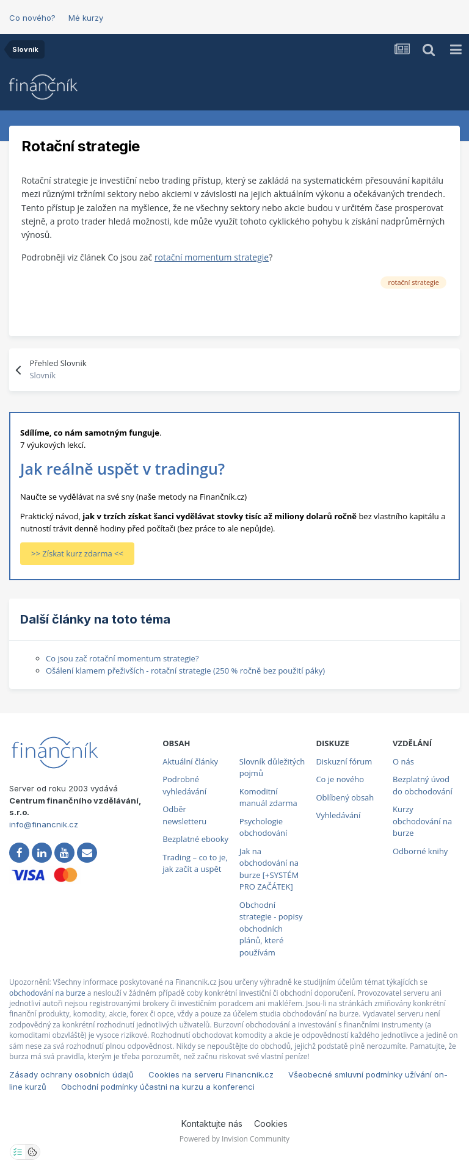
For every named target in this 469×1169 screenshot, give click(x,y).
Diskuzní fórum (344, 761)
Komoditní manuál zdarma (268, 797)
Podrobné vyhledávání (184, 785)
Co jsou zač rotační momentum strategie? (122, 658)
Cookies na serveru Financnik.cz (211, 1074)
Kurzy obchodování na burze (422, 821)
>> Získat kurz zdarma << (77, 553)
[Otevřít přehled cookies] (32, 1152)
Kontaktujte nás (211, 1123)
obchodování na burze (47, 993)
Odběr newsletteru (184, 815)
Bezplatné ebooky (195, 838)
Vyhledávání (338, 815)
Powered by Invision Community (234, 1139)
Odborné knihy (420, 851)
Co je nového (340, 779)
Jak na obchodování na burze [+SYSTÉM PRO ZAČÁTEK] (269, 869)
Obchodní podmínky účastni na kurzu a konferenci (158, 1087)
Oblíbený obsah (345, 797)
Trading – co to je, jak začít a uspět (194, 863)
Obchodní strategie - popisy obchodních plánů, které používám (271, 928)
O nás (403, 761)
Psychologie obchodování (263, 827)
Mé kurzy (85, 18)
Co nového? (32, 18)
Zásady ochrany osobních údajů (71, 1074)
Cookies (271, 1123)
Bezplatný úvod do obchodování (423, 785)
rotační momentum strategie (212, 257)
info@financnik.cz (43, 824)
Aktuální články (190, 761)
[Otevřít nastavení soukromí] (17, 1152)
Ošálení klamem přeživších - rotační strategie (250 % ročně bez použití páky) (185, 670)
